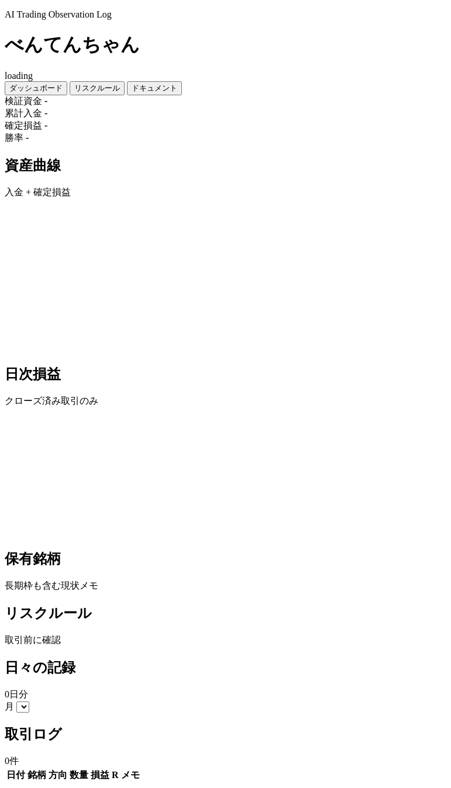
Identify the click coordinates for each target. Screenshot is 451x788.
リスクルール (97, 88)
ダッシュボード (36, 88)
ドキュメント (154, 88)
